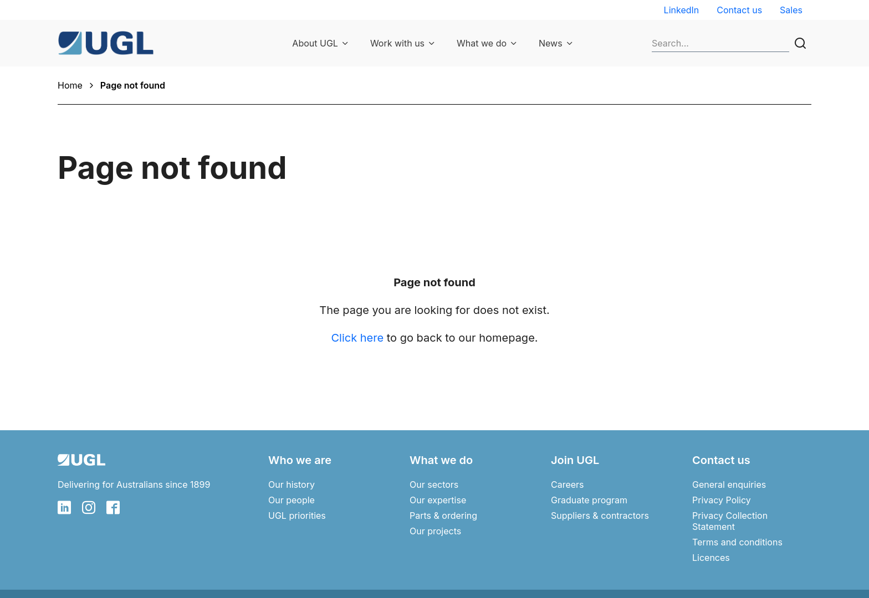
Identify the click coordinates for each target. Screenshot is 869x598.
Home (70, 85)
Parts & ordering (443, 515)
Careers (567, 484)
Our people (291, 500)
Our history (291, 484)
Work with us (397, 43)
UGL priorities (297, 515)
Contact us (739, 10)
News (551, 43)
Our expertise (438, 500)
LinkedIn (681, 10)
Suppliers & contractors (600, 515)
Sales (791, 10)
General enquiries (729, 484)
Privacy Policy (721, 500)
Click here (357, 337)
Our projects (435, 531)
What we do (482, 43)
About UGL (315, 43)
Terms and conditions (737, 542)
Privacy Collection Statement (730, 521)
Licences (711, 557)
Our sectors (434, 484)
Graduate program (589, 500)
